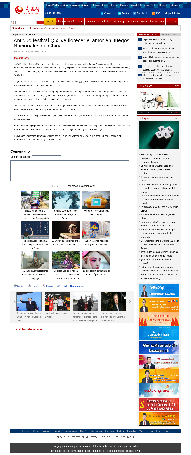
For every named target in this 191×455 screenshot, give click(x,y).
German (163, 5)
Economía (69, 21)
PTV (168, 21)
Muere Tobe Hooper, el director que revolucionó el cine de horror (113, 317)
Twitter (123, 13)
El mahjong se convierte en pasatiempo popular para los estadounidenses (155, 158)
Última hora (18, 28)
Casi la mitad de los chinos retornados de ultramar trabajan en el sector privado (160, 199)
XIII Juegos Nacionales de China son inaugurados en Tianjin (28, 317)
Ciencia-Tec (96, 431)
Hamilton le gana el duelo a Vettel (56, 315)
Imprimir (19, 286)
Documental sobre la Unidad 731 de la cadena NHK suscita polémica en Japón (160, 244)
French (114, 5)
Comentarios (77, 286)
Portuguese (174, 5)
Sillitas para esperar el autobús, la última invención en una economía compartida (35, 215)
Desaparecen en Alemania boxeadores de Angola (52, 28)
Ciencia (115, 21)
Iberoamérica (92, 21)
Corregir (48, 286)
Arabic (154, 5)
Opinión (105, 21)
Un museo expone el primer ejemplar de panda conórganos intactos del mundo (159, 188)
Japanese (144, 5)
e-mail (62, 286)
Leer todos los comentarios (81, 186)
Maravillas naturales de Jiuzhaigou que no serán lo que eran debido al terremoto (158, 233)
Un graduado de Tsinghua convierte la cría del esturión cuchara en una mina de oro (66, 275)
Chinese (96, 5)
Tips (175, 21)
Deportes (125, 21)
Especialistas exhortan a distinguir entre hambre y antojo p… (158, 41)
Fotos (162, 21)
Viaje (154, 21)
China (59, 21)
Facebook (140, 13)
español (17, 34)
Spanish (133, 5)
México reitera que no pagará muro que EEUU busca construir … (159, 50)
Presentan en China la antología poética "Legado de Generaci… (157, 68)
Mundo (80, 21)
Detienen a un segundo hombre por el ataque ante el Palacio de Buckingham (85, 317)
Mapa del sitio (172, 13)
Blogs (166, 431)
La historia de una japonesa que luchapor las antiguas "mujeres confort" (157, 169)
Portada (50, 21)
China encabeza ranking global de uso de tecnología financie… (160, 77)
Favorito (33, 286)
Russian (124, 5)
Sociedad (146, 21)
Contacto (107, 13)
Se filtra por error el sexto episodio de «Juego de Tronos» (66, 215)
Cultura (135, 21)
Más (177, 86)
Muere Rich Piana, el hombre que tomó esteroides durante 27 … (161, 59)
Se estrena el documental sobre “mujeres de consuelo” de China (35, 245)
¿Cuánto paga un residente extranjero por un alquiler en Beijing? (35, 275)
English (105, 5)
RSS (156, 13)
